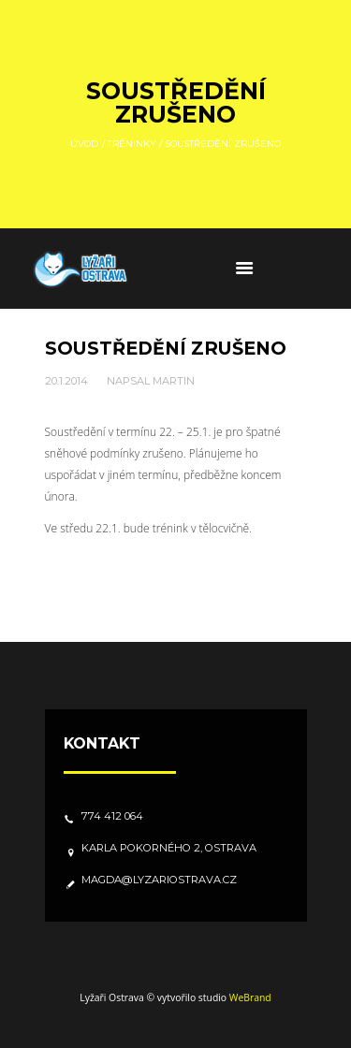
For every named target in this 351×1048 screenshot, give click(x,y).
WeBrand (250, 997)
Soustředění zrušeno (165, 348)
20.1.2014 (66, 380)
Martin (174, 380)
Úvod (84, 142)
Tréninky (132, 142)
